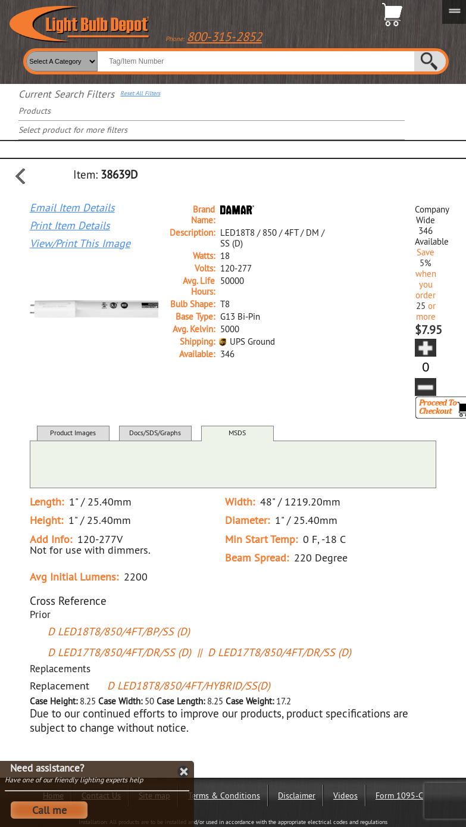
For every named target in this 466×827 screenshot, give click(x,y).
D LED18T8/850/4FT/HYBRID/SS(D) (188, 685)
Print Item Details (70, 225)
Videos (345, 795)
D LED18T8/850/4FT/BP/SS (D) (119, 631)
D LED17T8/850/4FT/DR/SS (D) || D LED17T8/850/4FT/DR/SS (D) (199, 652)
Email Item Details (72, 207)
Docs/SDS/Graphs (155, 432)
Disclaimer (296, 795)
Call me (49, 810)
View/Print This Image (80, 243)
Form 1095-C (399, 795)
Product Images (73, 432)
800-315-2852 (224, 37)
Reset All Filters (140, 93)
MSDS (237, 432)
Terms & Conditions (224, 795)
